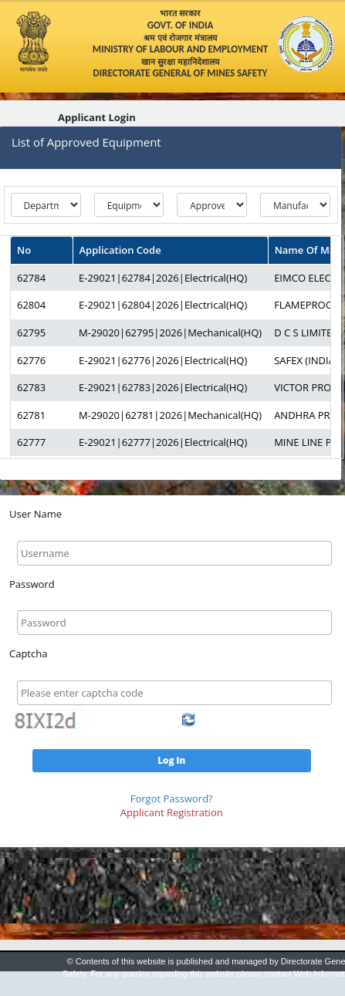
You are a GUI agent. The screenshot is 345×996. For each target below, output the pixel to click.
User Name (35, 514)
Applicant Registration (171, 812)
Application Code (120, 250)
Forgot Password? (171, 798)
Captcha (28, 653)
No (24, 250)
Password (32, 584)
